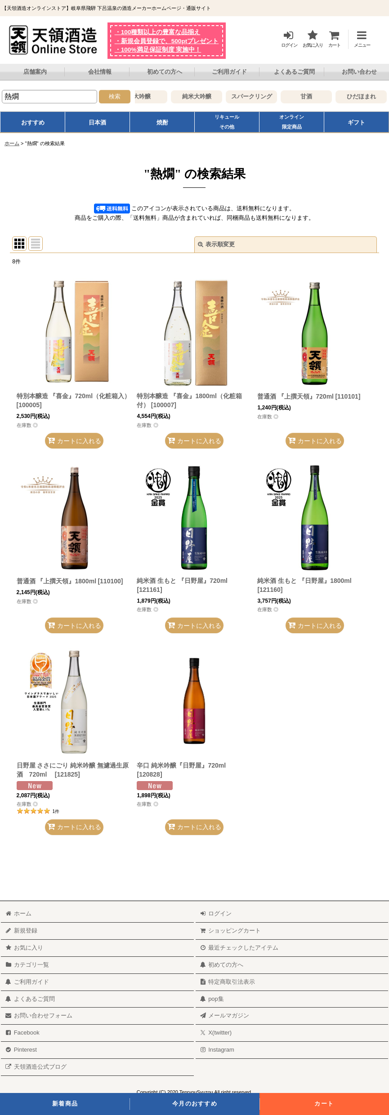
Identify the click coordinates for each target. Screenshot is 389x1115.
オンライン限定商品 (291, 121)
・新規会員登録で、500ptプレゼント (167, 41)
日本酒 (97, 122)
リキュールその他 (227, 121)
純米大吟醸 (209, 96)
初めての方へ (164, 71)
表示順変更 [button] (216, 244)
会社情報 (100, 71)
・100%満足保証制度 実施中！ (158, 49)
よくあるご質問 (294, 71)
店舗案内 (35, 71)
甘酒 (318, 96)
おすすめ (33, 122)
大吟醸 (154, 96)
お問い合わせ (359, 71)
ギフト (356, 122)
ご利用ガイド (229, 71)
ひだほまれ (373, 96)
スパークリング (263, 96)
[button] (358, 37)
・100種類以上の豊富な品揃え (158, 32)
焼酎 (162, 122)
